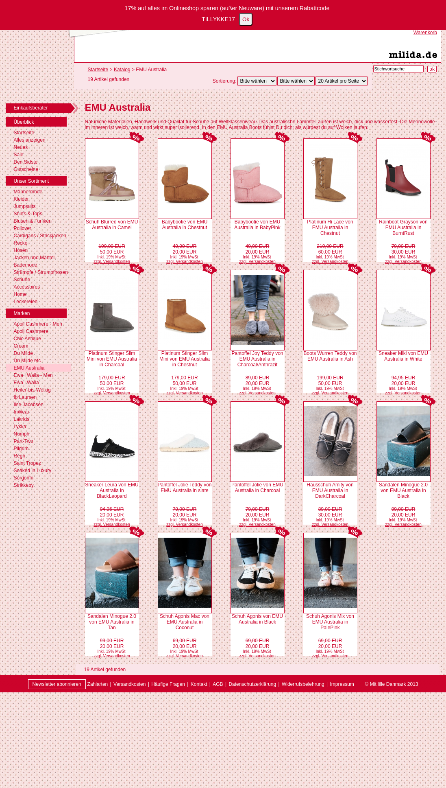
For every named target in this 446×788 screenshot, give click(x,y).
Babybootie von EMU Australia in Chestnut (185, 224)
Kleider (21, 199)
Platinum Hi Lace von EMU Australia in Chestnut (330, 227)
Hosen (21, 250)
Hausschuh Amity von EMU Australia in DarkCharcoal (330, 490)
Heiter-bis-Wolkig (32, 390)
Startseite (24, 133)
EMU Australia (29, 368)
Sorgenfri (24, 478)
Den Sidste (26, 162)
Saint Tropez (27, 463)
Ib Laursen (25, 397)
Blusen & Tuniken (33, 221)
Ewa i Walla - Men (33, 375)
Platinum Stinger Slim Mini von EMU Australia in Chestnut (184, 359)
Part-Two (23, 441)
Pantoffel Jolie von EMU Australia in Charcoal (257, 487)
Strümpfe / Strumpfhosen (41, 272)
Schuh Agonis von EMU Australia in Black (257, 619)
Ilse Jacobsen (29, 404)
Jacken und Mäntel (34, 257)
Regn (20, 456)
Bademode (25, 265)
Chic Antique (27, 338)
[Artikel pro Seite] (341, 81)
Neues (21, 147)
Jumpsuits (25, 206)
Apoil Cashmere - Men (38, 324)
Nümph (22, 434)
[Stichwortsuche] (398, 68)
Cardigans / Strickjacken (40, 236)
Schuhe (22, 279)
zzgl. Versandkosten (112, 261)
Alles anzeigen (30, 140)
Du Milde (23, 353)
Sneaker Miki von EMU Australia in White (403, 356)
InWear (21, 412)
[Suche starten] (432, 69)
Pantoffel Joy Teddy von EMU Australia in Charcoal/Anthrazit (257, 359)
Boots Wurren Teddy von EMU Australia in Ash (330, 356)
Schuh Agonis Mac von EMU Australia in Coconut (184, 621)
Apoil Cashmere (31, 331)
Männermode (28, 192)
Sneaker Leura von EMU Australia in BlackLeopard (111, 490)
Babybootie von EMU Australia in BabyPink (257, 224)
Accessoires (27, 287)
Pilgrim (21, 448)
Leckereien (26, 301)
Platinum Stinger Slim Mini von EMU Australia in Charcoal (112, 359)
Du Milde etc (27, 360)
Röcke (21, 243)
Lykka (20, 426)
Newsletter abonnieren (57, 684)
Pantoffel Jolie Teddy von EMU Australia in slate (185, 487)
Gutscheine (26, 169)
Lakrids (22, 419)
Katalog (122, 69)
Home (20, 294)
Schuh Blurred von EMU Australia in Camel (112, 224)
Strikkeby (24, 485)
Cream (21, 346)
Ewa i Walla (26, 382)
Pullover (22, 228)
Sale (19, 155)
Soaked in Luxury (33, 470)
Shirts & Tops (28, 214)
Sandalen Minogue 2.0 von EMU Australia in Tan (111, 621)
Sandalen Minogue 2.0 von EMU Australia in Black (403, 490)
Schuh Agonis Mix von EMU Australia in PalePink (330, 621)
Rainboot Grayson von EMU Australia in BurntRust (403, 227)
